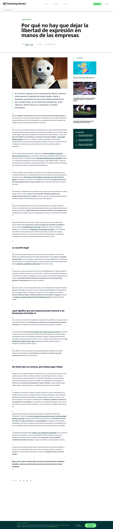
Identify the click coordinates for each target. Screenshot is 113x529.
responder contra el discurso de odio (42, 229)
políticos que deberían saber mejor (28, 264)
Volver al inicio (7, 9)
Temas (47, 3)
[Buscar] (107, 4)
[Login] (104, 4)
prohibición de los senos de (31, 227)
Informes (56, 3)
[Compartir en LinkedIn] (27, 480)
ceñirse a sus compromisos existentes (44, 433)
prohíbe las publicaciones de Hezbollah (49, 158)
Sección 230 (17, 259)
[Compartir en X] (23, 480)
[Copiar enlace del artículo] (30, 480)
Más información (53, 526)
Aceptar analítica (91, 525)
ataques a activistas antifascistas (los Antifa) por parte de (32, 297)
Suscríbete (97, 3)
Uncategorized (26, 19)
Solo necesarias (78, 525)
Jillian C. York (16, 461)
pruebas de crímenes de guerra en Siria (46, 332)
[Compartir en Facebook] (20, 480)
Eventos (66, 3)
